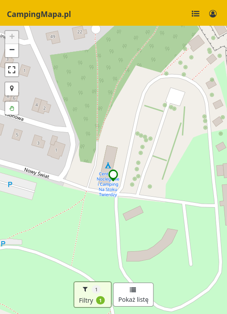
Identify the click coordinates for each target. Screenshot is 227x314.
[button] (113, 175)
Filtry (92, 294)
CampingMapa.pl (39, 14)
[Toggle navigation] (195, 14)
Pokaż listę (133, 295)
